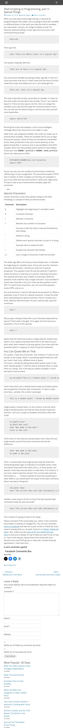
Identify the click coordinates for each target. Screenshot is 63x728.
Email (7, 626)
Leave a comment (39, 15)
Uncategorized (11, 565)
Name (7, 618)
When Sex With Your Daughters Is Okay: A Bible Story (15, 693)
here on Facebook (11, 526)
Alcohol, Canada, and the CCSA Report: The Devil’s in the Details (17, 713)
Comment (9, 591)
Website (7, 634)
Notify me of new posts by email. (18, 652)
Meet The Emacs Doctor (14, 675)
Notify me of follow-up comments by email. (22, 645)
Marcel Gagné (25, 15)
